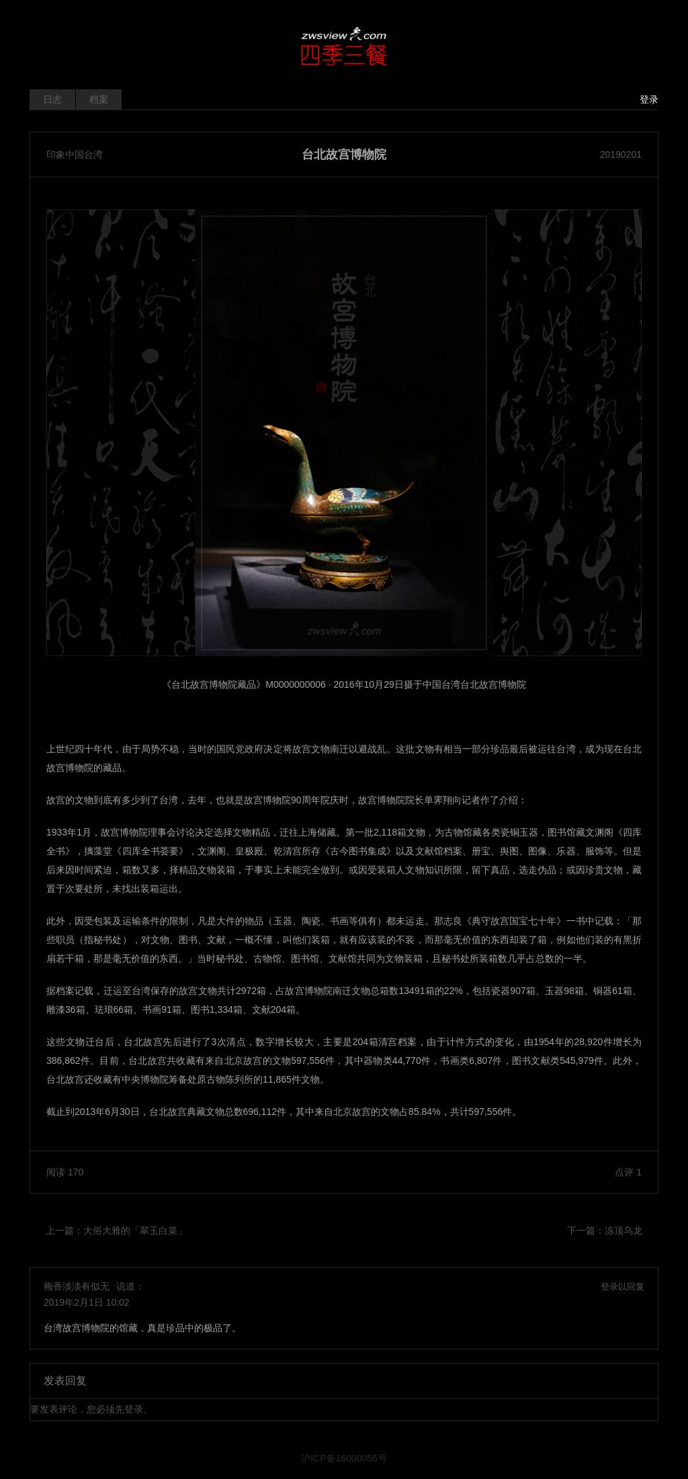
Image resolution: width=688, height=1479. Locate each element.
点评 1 (628, 1172)
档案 (98, 99)
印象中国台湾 (74, 154)
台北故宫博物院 (344, 154)
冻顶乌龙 (623, 1230)
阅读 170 (64, 1172)
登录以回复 (622, 1287)
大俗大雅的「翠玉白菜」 (135, 1230)
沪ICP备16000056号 (344, 1458)
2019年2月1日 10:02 (87, 1302)
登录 (649, 99)
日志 (52, 99)
